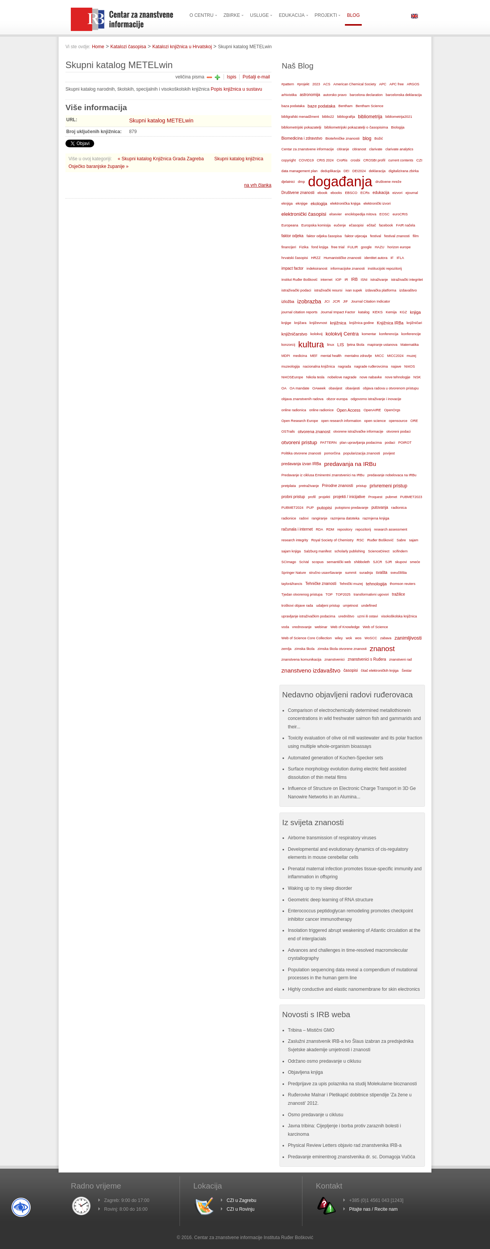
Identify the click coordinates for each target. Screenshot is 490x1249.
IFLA (400, 258)
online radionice (321, 410)
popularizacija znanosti (361, 453)
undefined (369, 605)
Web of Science (375, 627)
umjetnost (350, 605)
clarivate (375, 149)
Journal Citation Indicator (370, 301)
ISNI (364, 280)
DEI (347, 171)
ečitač (371, 225)
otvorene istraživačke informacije (358, 431)
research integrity (294, 540)
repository (345, 529)
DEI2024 (359, 171)
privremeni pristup (388, 486)
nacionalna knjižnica (319, 366)
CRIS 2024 (325, 160)
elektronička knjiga (345, 203)
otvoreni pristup (299, 442)
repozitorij (363, 529)
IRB (354, 279)
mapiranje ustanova (382, 345)
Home (98, 46)
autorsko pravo (334, 95)
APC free (396, 84)
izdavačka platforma (380, 290)
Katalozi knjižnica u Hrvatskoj (182, 46)
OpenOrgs (392, 410)
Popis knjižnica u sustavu (236, 89)
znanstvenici (334, 659)
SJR (388, 562)
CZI (419, 160)
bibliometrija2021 (398, 117)
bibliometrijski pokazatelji (301, 127)
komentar (369, 334)
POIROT (405, 443)
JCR (336, 301)
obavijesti (352, 388)
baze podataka (321, 106)
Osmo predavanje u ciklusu (315, 1114)
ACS (326, 84)
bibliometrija (370, 116)
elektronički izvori (376, 203)
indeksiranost (317, 268)
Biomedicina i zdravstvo (301, 138)
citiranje (343, 149)
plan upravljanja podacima (361, 442)
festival (375, 236)
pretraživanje (309, 486)
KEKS (377, 312)
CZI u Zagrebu (241, 1200)
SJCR (377, 562)
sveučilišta (398, 573)
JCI (327, 301)
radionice (288, 518)
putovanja (379, 507)
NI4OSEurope (292, 377)
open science (375, 421)
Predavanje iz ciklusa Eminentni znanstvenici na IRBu (322, 475)
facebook (386, 225)
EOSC (384, 214)
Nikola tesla (315, 377)
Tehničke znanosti (320, 583)
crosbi (355, 160)
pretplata (288, 486)
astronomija (310, 95)
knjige (286, 323)
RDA (319, 529)
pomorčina (332, 453)
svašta (381, 572)
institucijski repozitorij (385, 268)
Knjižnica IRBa (390, 323)
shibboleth (362, 562)
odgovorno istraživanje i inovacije (376, 399)
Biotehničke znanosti (342, 138)
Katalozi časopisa (128, 46)
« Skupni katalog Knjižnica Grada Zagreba (161, 158)
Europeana (289, 225)
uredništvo (346, 616)
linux (330, 345)
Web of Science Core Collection (306, 638)
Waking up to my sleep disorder (320, 888)
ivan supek (353, 290)
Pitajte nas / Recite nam (373, 1209)
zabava (385, 638)
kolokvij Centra (342, 334)
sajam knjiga (291, 551)
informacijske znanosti (347, 268)
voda (285, 627)
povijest (389, 453)
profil (312, 497)
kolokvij (316, 334)
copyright (288, 160)
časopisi (350, 670)
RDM (330, 529)
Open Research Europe (299, 421)
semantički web (339, 562)
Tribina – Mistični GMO (311, 1030)
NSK (417, 377)
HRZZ (315, 258)
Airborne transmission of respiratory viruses (332, 837)
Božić (378, 138)
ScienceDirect (378, 551)
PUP (310, 508)
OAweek (319, 388)
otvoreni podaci (398, 431)
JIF (345, 301)
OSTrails (288, 431)
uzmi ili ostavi (367, 616)
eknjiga (286, 203)
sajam (413, 540)
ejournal (411, 193)
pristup (361, 486)
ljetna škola (355, 345)
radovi (304, 518)
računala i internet (297, 529)
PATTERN (328, 442)
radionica (399, 507)
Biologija (398, 127)
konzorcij (288, 345)
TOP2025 (343, 594)
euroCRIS (400, 214)
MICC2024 (395, 356)
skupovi (401, 562)
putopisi (324, 507)
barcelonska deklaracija (403, 95)
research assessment (390, 529)
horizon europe (399, 247)
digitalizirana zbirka (404, 171)
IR (346, 280)
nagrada (344, 366)
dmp (301, 181)
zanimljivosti (407, 638)
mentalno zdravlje (358, 356)
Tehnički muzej (351, 584)
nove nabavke (370, 377)
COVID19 (306, 160)
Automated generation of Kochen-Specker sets (335, 757)
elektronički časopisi (303, 214)
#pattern (287, 84)
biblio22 (328, 117)
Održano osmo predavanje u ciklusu (324, 1061)
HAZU (379, 247)
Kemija (391, 312)
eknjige (301, 203)
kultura (311, 344)
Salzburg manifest (318, 551)
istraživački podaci (296, 290)
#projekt (303, 84)
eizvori (397, 193)
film (415, 236)
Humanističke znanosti (342, 258)
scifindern (400, 551)
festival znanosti (397, 236)
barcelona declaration (366, 95)
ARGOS (413, 84)
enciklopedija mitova (360, 214)
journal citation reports (299, 312)
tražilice (398, 594)
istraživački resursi (328, 290)
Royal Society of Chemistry (332, 540)
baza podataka (293, 106)
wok (349, 638)
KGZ (403, 312)
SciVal (304, 562)
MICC (379, 356)
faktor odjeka (292, 236)
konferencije (411, 334)
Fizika (303, 247)
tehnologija (376, 583)
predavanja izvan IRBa (301, 464)
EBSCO (351, 193)
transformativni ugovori (371, 594)
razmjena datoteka (344, 518)
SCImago (288, 562)
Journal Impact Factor (337, 312)
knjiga (415, 312)
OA (284, 388)
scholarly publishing (350, 551)
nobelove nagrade (341, 377)
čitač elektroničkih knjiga (380, 671)
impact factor (292, 268)
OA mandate (299, 388)
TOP (329, 594)
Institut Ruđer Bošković (299, 280)
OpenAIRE (372, 410)
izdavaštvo (408, 290)
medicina (300, 356)
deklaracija (377, 171)
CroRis (342, 160)
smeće (415, 562)
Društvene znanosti (297, 193)
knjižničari (414, 323)
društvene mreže (389, 182)
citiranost (359, 149)
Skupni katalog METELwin (161, 120)
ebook (322, 193)
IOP (338, 280)
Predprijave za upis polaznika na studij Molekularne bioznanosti (352, 1083)
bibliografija (346, 117)
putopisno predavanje (351, 508)
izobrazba (309, 301)
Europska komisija (316, 225)
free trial (338, 247)
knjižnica (338, 323)
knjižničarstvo (294, 334)
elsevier (335, 214)
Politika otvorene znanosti (301, 453)
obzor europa (337, 399)
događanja (340, 181)
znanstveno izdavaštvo (310, 670)
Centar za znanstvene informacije (307, 149)
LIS (340, 344)
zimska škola (304, 649)
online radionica (293, 410)
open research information (341, 421)
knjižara (300, 323)
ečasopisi (356, 225)
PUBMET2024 (292, 508)
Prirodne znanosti (337, 486)
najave (396, 366)
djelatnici (288, 182)
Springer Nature (293, 573)
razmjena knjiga (376, 518)
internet (326, 280)
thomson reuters (402, 584)
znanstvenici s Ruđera (367, 659)
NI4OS (409, 366)
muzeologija (290, 366)
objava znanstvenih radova (302, 399)
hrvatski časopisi (294, 258)
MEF (314, 356)
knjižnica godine (362, 323)
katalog (363, 312)
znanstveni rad (400, 659)
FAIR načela (405, 225)
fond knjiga (320, 247)
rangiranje (319, 518)
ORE (414, 421)
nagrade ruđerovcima (371, 366)
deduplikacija (330, 171)
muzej (411, 356)
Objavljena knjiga (305, 1072)
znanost (382, 649)
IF (392, 258)
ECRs (365, 193)
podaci (390, 443)
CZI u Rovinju (241, 1209)
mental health (330, 356)
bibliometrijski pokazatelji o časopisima (356, 127)
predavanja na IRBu (350, 464)
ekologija (318, 203)
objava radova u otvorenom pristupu (390, 388)
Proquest (375, 497)
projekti (324, 497)
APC (382, 84)
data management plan (299, 171)
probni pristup (293, 497)
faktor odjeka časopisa (324, 236)
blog (367, 138)
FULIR (353, 247)
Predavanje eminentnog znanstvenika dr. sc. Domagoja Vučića (351, 1156)
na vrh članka (257, 185)
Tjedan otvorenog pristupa (301, 594)
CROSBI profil (374, 160)
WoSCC (370, 638)
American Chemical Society (354, 84)
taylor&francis (291, 584)
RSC (360, 540)
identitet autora (375, 258)
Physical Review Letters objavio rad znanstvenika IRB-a (345, 1145)
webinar (321, 627)
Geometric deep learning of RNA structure (330, 899)
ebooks (336, 193)
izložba (287, 301)
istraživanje (379, 280)
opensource (398, 421)
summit (350, 573)
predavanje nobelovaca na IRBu (392, 475)
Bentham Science (369, 106)
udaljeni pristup (328, 605)
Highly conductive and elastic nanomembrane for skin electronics (354, 989)
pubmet (391, 497)
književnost (318, 323)
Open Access (349, 410)
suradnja (366, 573)
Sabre (401, 540)
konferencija (389, 334)
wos (358, 638)
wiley (339, 638)
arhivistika (289, 95)
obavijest (336, 388)
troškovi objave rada (297, 605)
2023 (316, 84)
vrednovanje (302, 627)
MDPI (285, 356)
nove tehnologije (397, 377)
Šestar (407, 671)
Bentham (345, 106)
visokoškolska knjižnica (399, 616)
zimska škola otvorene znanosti (341, 649)
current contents (400, 160)
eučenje (340, 225)
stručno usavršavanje (325, 573)
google (366, 247)
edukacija (380, 193)
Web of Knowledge (344, 627)
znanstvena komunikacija (301, 659)
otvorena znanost (314, 431)
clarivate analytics (399, 149)
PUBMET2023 (411, 497)
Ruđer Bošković (380, 540)
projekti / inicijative (349, 497)
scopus (318, 562)
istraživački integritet (407, 280)
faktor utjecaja (356, 236)
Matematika (409, 345)
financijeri (288, 247)
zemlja (286, 649)
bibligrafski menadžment (300, 117)
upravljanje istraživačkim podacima (308, 616)
